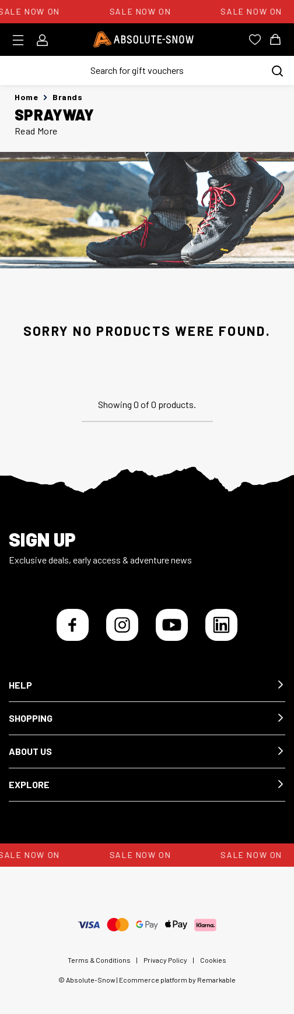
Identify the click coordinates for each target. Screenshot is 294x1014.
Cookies (213, 960)
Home (26, 97)
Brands (67, 97)
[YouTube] (172, 625)
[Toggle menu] (22, 40)
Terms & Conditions (99, 960)
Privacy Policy (165, 960)
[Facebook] (73, 625)
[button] (147, 685)
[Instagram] (122, 625)
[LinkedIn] (221, 625)
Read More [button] (36, 130)
